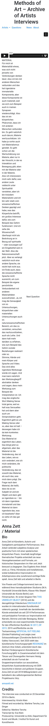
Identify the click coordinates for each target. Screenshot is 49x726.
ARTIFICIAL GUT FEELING (28, 631)
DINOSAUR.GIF (34, 603)
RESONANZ (38, 644)
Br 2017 (34, 625)
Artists (5, 27)
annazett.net (8, 683)
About (36, 27)
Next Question (33, 296)
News (29, 27)
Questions (16, 27)
